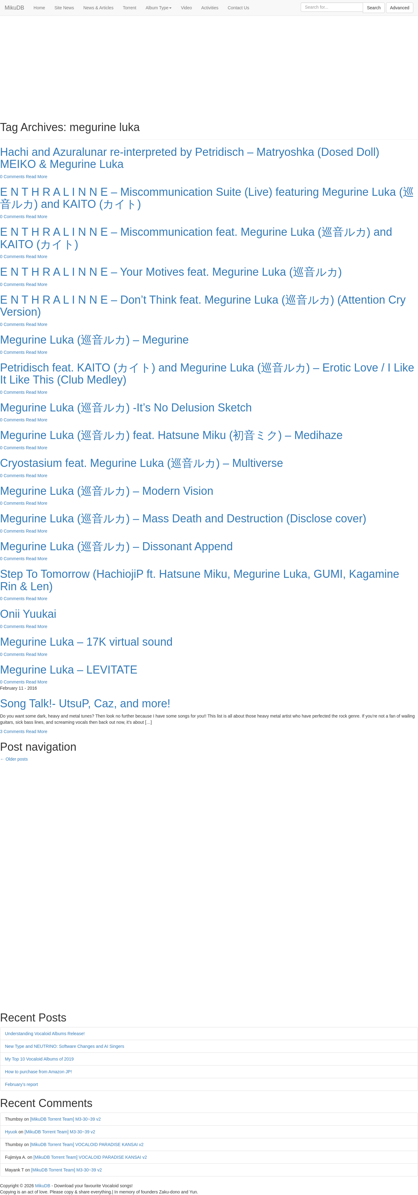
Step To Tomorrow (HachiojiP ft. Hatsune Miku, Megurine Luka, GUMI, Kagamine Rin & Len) (199, 580)
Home (39, 7)
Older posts (14, 759)
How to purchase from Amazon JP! (38, 1071)
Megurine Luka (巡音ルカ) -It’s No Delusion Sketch (126, 407)
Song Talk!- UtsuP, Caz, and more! (85, 703)
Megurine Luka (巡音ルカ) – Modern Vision (106, 491)
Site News (64, 7)
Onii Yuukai (28, 614)
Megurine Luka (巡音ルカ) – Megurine (94, 339)
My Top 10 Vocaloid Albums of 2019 (39, 1059)
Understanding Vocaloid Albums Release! (45, 1033)
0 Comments (12, 176)
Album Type (159, 7)
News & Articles (98, 7)
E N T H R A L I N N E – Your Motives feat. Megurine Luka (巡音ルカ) (171, 272)
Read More (36, 176)
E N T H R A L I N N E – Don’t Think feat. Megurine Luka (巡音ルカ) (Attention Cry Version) (203, 306)
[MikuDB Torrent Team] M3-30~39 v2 (65, 1119)
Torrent (130, 7)
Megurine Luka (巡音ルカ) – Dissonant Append (116, 546)
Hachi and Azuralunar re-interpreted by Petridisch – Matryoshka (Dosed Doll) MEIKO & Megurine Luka (190, 158)
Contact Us (238, 7)
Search (373, 7)
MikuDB (14, 8)
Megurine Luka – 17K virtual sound (86, 641)
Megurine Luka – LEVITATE (68, 669)
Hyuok (11, 1131)
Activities (209, 7)
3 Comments (12, 731)
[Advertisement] (209, 65)
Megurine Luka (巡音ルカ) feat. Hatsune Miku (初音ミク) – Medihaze (171, 435)
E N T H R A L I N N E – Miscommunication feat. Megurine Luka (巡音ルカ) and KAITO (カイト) (196, 238)
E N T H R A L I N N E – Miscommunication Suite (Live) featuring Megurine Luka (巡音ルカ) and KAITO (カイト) (207, 198)
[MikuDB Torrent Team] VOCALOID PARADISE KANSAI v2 (87, 1144)
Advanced (399, 7)
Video (186, 7)
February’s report (21, 1084)
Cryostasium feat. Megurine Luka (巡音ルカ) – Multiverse (141, 463)
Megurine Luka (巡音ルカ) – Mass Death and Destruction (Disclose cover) (183, 518)
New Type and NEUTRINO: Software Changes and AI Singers (64, 1046)
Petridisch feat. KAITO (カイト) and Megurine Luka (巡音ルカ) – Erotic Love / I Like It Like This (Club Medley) (207, 373)
